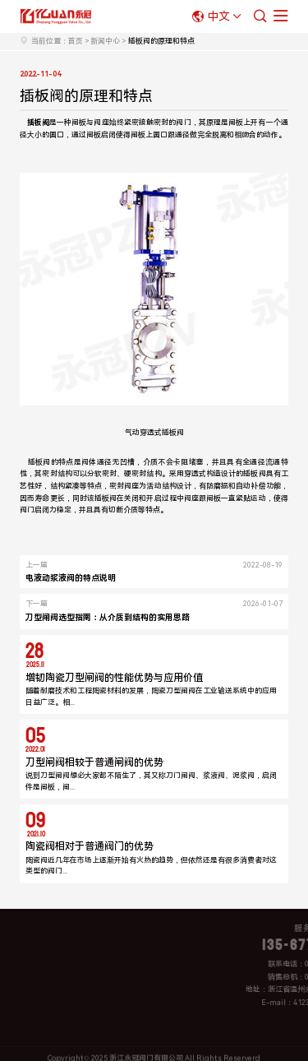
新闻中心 (105, 41)
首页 (75, 41)
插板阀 (173, 433)
